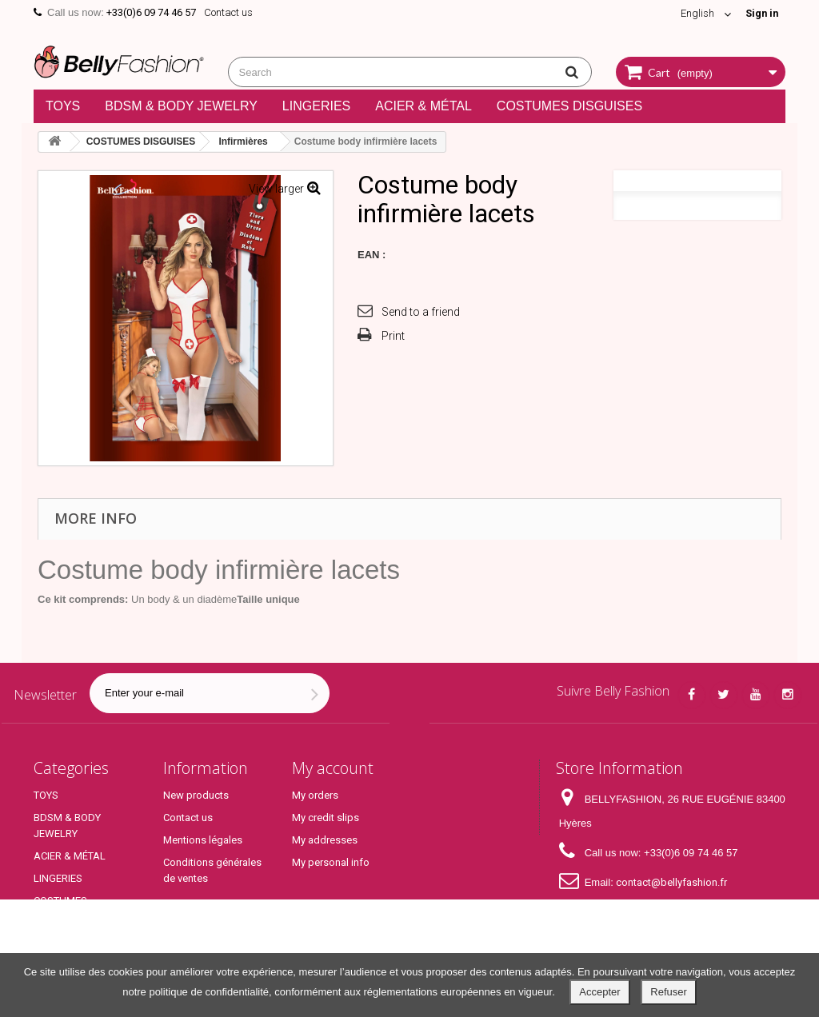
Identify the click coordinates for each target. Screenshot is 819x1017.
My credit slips (325, 818)
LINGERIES (316, 106)
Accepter (599, 992)
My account (333, 768)
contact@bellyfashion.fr (671, 882)
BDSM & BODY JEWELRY (181, 106)
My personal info (331, 862)
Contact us (228, 12)
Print (393, 335)
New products (196, 795)
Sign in (761, 13)
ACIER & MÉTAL (423, 106)
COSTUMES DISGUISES (569, 106)
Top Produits (63, 939)
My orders (315, 795)
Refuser (668, 992)
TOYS (63, 106)
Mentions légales (202, 840)
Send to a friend (421, 311)
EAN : (372, 255)
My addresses (325, 840)
